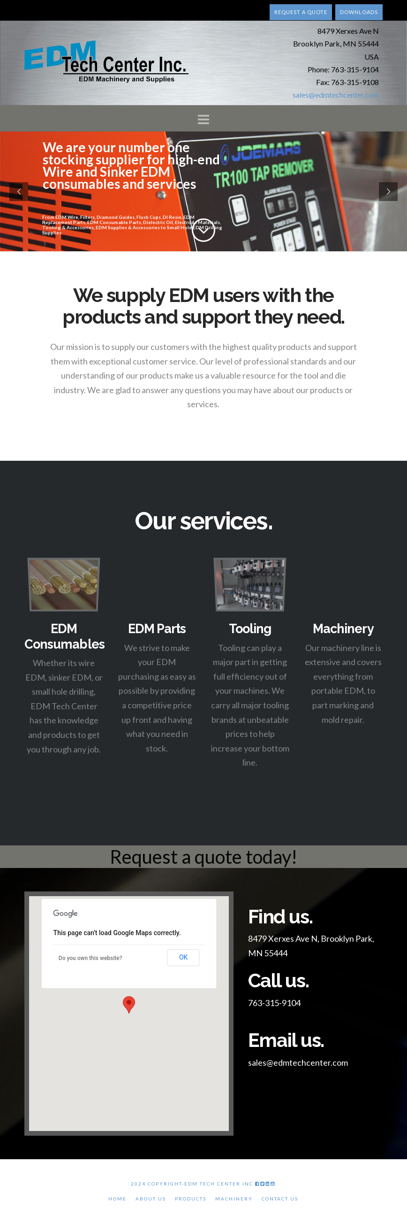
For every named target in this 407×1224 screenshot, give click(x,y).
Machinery (234, 1198)
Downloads (359, 12)
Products (190, 1198)
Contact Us (280, 1198)
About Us (151, 1198)
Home (117, 1198)
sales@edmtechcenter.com (336, 94)
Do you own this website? (90, 958)
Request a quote (300, 12)
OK (183, 957)
